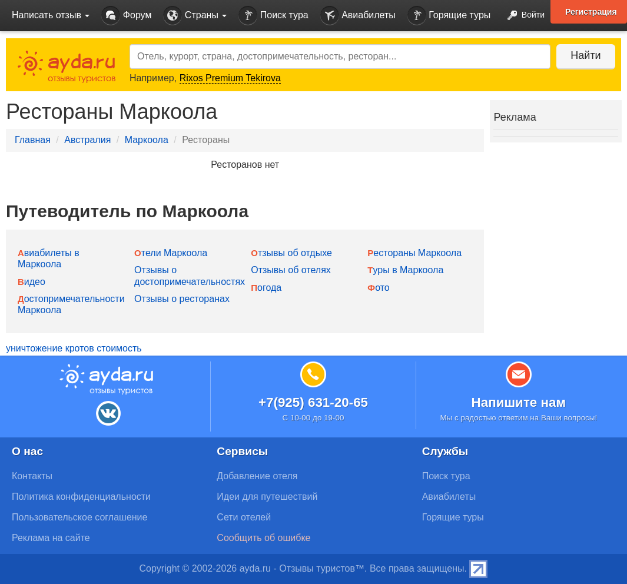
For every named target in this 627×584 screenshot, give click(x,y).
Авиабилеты (358, 15)
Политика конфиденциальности (81, 497)
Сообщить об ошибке (263, 538)
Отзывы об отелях (291, 270)
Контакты (32, 476)
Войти (522, 15)
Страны (195, 15)
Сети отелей (244, 517)
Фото (378, 288)
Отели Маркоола (170, 253)
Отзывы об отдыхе (291, 253)
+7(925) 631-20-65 (313, 402)
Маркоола (146, 140)
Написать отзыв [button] (50, 15)
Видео (31, 282)
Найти (585, 55)
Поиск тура (273, 15)
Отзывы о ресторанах (182, 299)
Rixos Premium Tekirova (230, 78)
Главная (33, 140)
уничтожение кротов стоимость (74, 348)
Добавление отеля (257, 476)
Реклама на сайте (51, 538)
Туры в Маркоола (405, 270)
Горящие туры (449, 15)
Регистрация (591, 11)
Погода (266, 288)
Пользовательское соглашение (79, 517)
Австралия (87, 140)
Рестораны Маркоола (414, 253)
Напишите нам (519, 402)
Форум (126, 15)
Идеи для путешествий (267, 497)
